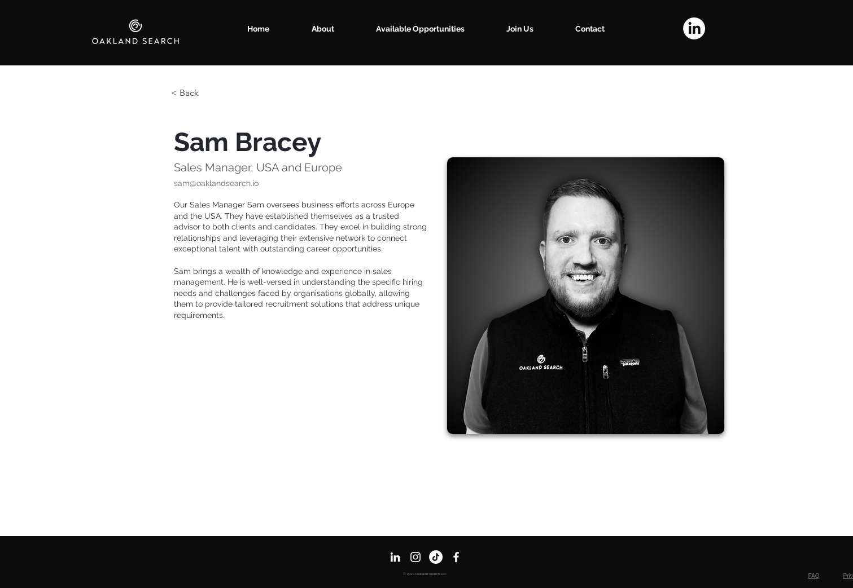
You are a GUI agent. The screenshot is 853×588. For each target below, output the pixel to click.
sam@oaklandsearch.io (216, 183)
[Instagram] (415, 557)
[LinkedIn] (694, 28)
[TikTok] (436, 557)
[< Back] (193, 93)
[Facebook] (456, 557)
